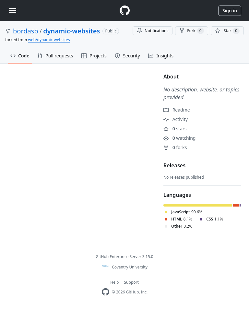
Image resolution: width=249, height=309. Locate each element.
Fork (191, 31)
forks (175, 147)
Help (114, 282)
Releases (174, 165)
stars (174, 128)
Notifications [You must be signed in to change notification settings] (152, 30)
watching (179, 138)
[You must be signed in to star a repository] (227, 30)
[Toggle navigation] (13, 10)
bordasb (25, 31)
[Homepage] (124, 10)
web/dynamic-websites (49, 39)
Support (131, 282)
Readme (176, 110)
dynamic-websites (71, 31)
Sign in (229, 10)
